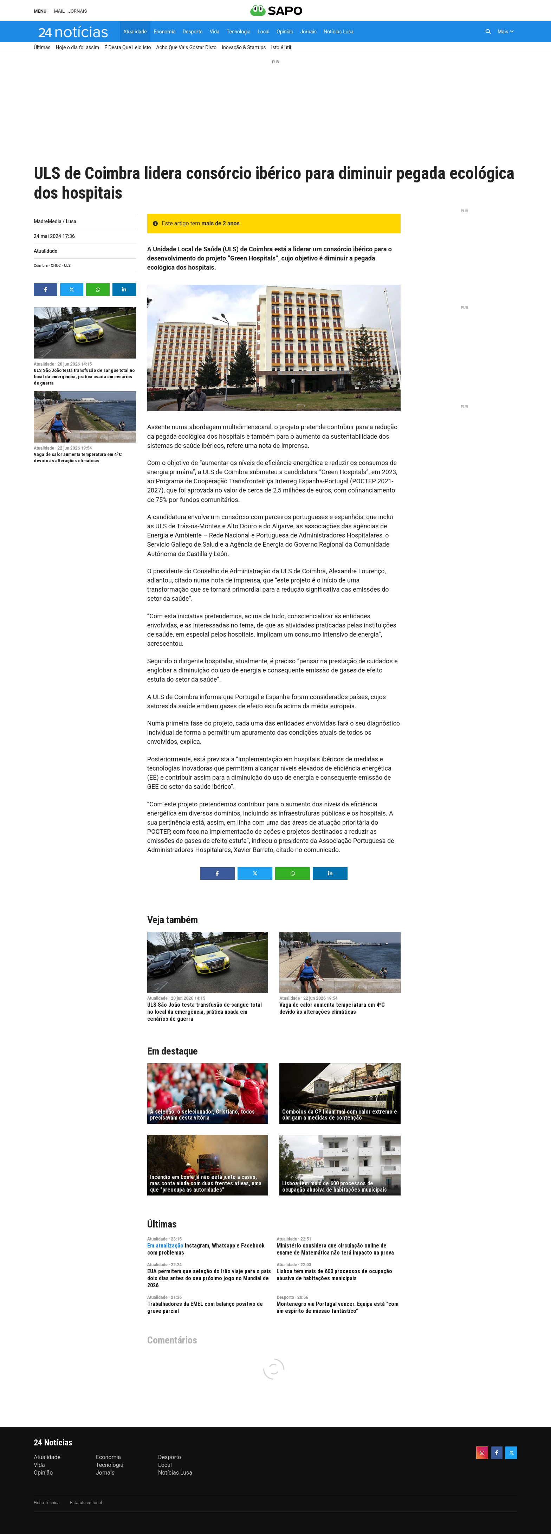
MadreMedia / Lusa (55, 221)
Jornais (77, 11)
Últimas (162, 1224)
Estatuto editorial (86, 1502)
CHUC (56, 265)
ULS (67, 265)
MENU (40, 11)
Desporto (285, 1297)
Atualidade (45, 251)
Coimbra (41, 265)
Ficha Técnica (46, 1502)
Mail (59, 11)
